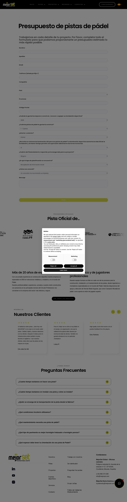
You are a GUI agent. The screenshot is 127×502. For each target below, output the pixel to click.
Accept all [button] (73, 266)
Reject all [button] (53, 266)
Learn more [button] (63, 270)
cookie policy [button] (51, 242)
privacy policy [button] (57, 236)
